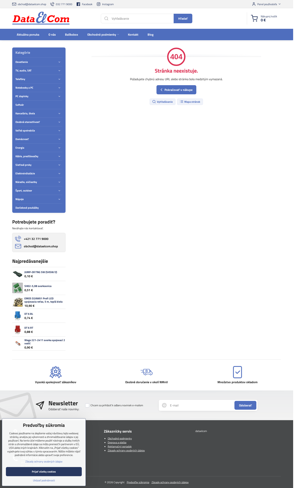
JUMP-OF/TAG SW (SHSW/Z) (40, 272)
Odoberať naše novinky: (63, 409)
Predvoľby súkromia (138, 482)
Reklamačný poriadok (120, 446)
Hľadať (183, 18)
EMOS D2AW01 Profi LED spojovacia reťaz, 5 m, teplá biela (43, 300)
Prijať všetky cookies (44, 475)
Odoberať (245, 405)
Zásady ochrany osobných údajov (126, 450)
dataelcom (201, 431)
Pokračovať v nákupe (176, 89)
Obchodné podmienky (120, 438)
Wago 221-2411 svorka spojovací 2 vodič (44, 341)
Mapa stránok (190, 102)
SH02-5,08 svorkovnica (37, 286)
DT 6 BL (28, 314)
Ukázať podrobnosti (44, 483)
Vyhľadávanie (162, 102)
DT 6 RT (28, 328)
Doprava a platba (117, 442)
